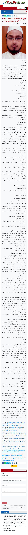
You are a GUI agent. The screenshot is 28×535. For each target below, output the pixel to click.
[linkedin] (8, 15)
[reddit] (12, 15)
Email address (5, 478)
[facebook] (3, 15)
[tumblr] (16, 15)
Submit (4, 497)
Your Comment (5, 483)
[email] (14, 15)
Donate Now (14, 465)
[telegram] (10, 15)
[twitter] (7, 15)
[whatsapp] (5, 15)
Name (3, 473)
